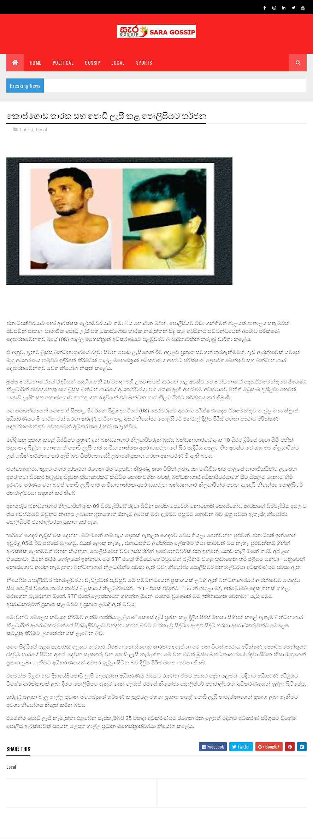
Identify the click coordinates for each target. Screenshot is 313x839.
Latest (26, 129)
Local (118, 62)
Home (35, 62)
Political (63, 62)
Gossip (92, 62)
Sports (144, 62)
